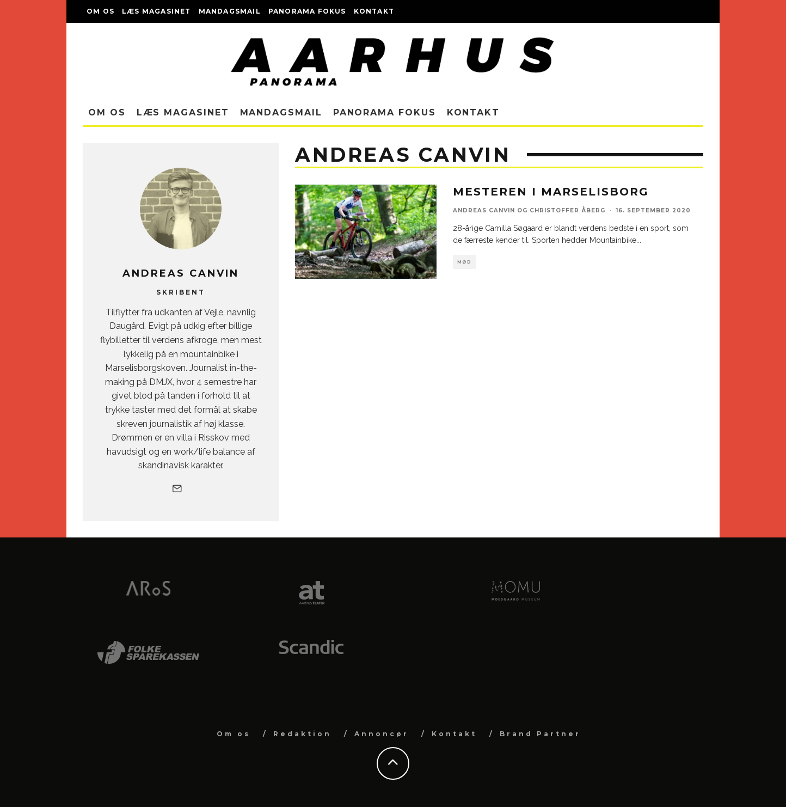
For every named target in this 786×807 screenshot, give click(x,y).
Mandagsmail (230, 11)
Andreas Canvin (484, 210)
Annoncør (381, 734)
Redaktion (302, 734)
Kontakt (374, 11)
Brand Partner (540, 734)
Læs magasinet (156, 11)
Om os (100, 11)
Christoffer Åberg (567, 210)
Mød (464, 262)
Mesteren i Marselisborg (551, 191)
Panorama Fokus (307, 11)
